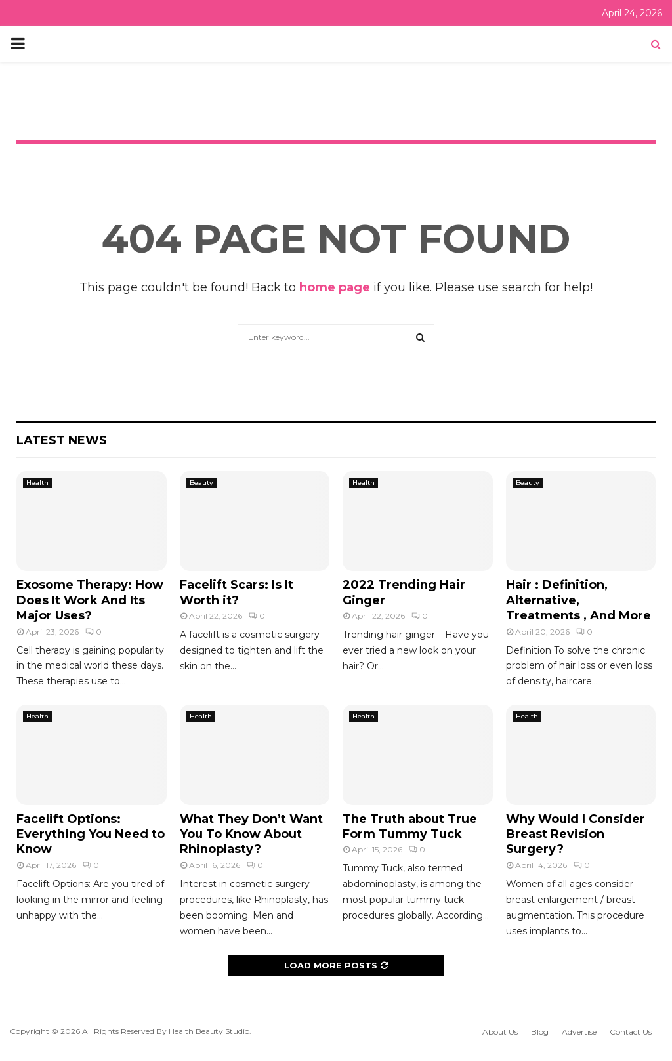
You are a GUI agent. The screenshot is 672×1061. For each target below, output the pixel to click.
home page (334, 287)
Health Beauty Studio (209, 1031)
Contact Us (631, 1032)
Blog (540, 1032)
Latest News (61, 440)
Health (37, 482)
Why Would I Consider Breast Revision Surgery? (575, 834)
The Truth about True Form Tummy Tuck (410, 826)
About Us (500, 1032)
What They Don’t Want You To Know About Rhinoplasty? (251, 834)
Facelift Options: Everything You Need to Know (90, 834)
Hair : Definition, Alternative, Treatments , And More (578, 600)
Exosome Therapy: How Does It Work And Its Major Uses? (89, 600)
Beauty (201, 482)
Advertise (579, 1032)
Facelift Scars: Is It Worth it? (236, 592)
